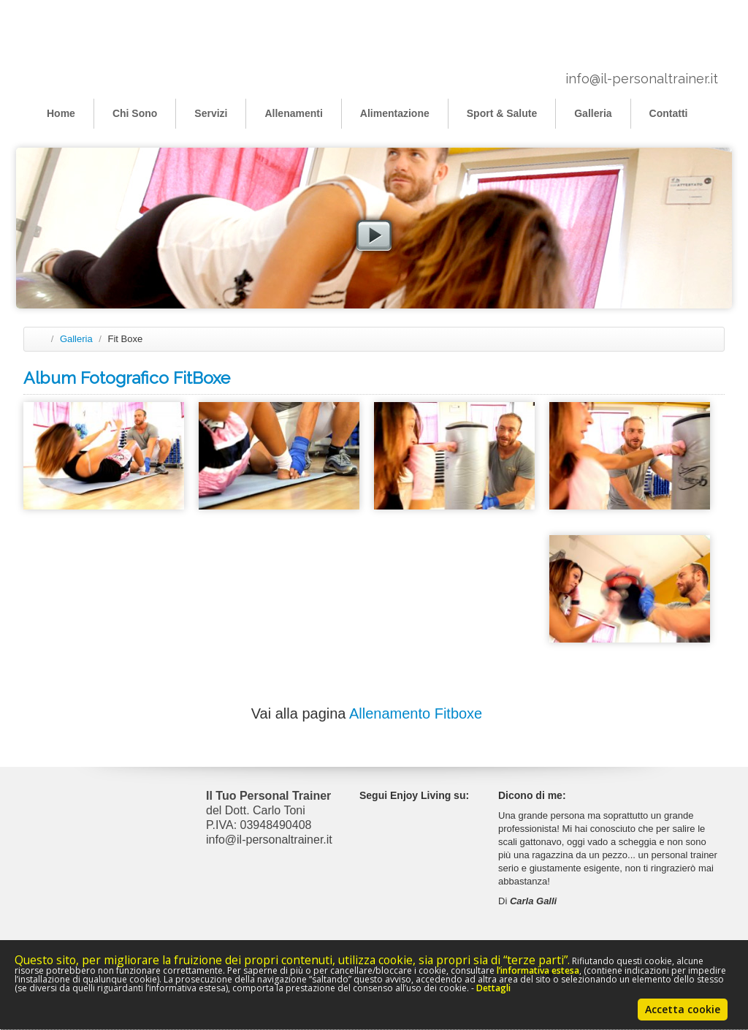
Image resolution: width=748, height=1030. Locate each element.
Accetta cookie (682, 1009)
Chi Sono (134, 113)
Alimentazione (395, 113)
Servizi (210, 113)
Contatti (668, 113)
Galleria (592, 113)
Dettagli (493, 988)
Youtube (436, 839)
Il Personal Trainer (96, 46)
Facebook (436, 814)
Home (61, 113)
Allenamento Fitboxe (415, 713)
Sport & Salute (502, 113)
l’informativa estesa (538, 970)
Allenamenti (293, 113)
